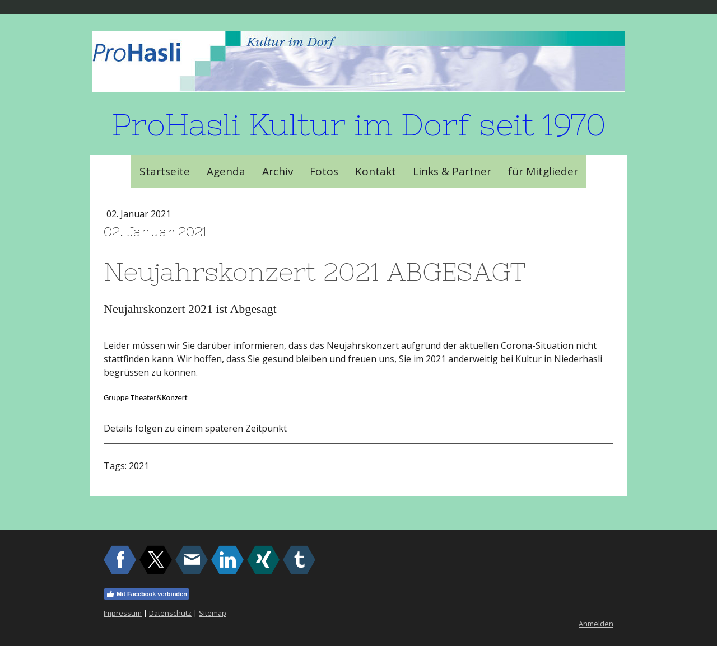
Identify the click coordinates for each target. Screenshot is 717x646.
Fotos (324, 171)
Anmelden (596, 624)
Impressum (123, 613)
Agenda (226, 171)
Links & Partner (452, 171)
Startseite (164, 171)
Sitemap (212, 613)
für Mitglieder (543, 171)
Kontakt (375, 171)
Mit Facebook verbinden (146, 593)
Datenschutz (170, 613)
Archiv (277, 171)
